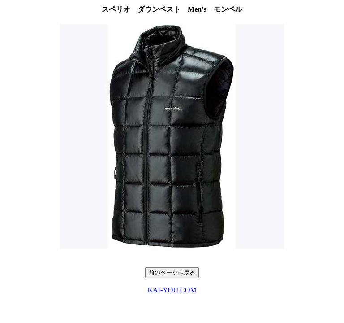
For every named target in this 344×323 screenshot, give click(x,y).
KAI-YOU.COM (172, 290)
